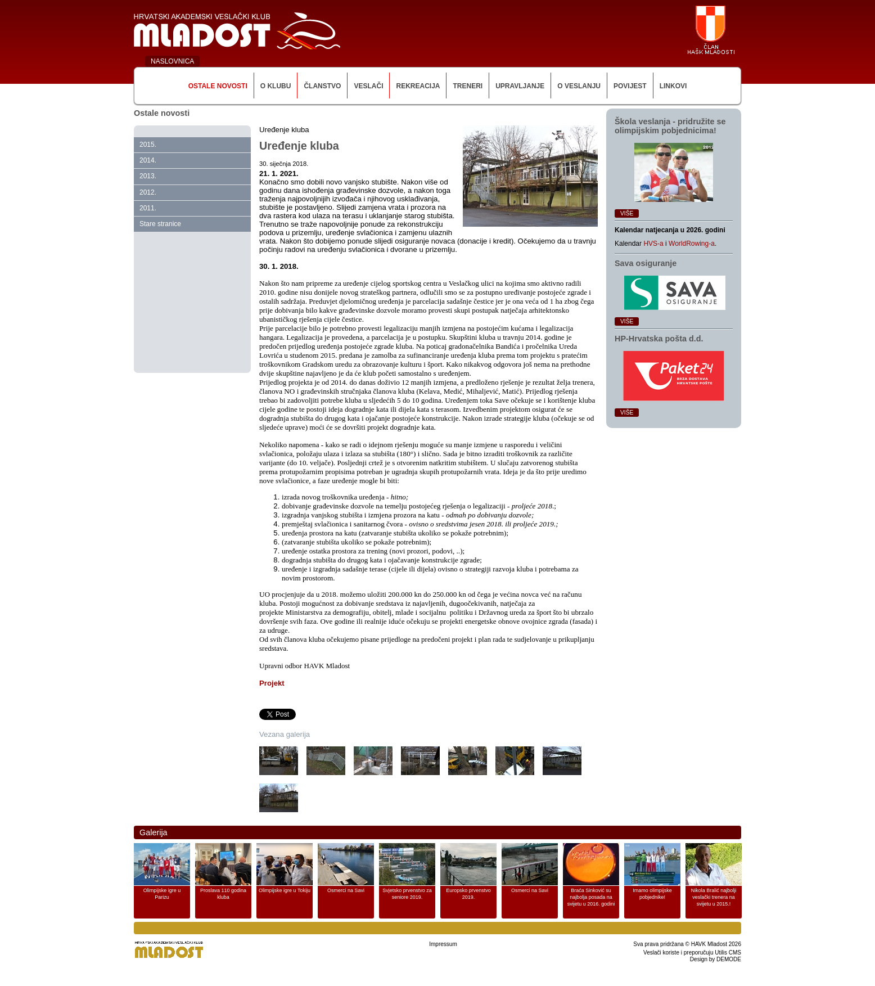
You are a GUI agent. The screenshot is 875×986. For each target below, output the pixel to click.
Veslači (368, 86)
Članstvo (322, 86)
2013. (147, 176)
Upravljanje (519, 86)
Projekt (272, 683)
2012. (147, 192)
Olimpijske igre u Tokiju (284, 890)
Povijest (630, 86)
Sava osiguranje (645, 263)
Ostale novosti (217, 86)
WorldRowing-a (692, 243)
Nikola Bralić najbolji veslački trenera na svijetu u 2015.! (714, 897)
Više (626, 213)
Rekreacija (418, 86)
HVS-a (653, 243)
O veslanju (579, 86)
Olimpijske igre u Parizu (162, 894)
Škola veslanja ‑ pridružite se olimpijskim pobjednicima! (670, 126)
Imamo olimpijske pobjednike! (652, 894)
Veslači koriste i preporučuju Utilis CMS (692, 952)
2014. (147, 160)
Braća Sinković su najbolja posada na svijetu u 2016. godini (591, 897)
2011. (147, 208)
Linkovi (673, 86)
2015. (147, 144)
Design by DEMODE (715, 959)
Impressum (443, 944)
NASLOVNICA (172, 61)
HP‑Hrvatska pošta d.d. (659, 338)
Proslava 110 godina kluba (223, 894)
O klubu (275, 86)
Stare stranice (160, 224)
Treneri (467, 86)
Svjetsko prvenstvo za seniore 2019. (407, 894)
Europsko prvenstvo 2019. (468, 894)
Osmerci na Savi (345, 890)
